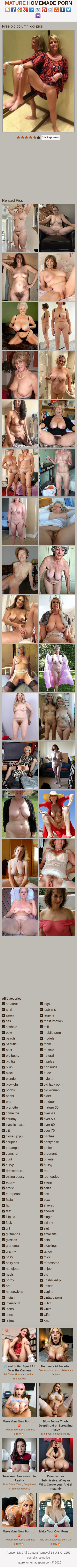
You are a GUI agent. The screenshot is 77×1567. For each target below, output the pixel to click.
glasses (9, 1240)
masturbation (51, 1021)
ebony (8, 1182)
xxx (44, 1320)
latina (8, 1320)
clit (6, 1130)
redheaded (50, 1176)
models (47, 1038)
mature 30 (49, 1107)
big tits (8, 1061)
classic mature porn (18, 1125)
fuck (7, 1222)
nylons (46, 1078)
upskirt (47, 1286)
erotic (8, 1188)
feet (6, 1211)
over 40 (47, 1113)
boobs (8, 1090)
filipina (8, 1217)
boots (8, 1096)
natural (47, 1055)
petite (46, 1148)
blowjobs (10, 1084)
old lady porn (51, 1084)
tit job (46, 1268)
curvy (8, 1165)
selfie (46, 1188)
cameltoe (10, 1113)
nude (45, 1073)
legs (45, 1004)
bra (6, 1101)
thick (45, 1257)
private (47, 1159)
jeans (8, 1309)
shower (47, 1211)
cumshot (10, 1153)
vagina (47, 1291)
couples (9, 1142)
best (7, 1050)
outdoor (47, 1101)
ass (6, 1021)
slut (44, 1228)
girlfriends (11, 1234)
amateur (10, 1004)
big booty (10, 1055)
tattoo (46, 1251)
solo (45, 1240)
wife (45, 1315)
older (45, 1096)
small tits (48, 1234)
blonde (9, 1078)
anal (7, 1009)
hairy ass (10, 1263)
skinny (46, 1222)
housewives (12, 1291)
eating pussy (13, 1176)
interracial (11, 1303)
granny (9, 1251)
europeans (11, 1194)
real (44, 1171)
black (8, 1073)
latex (7, 1315)
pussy (46, 1165)
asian (8, 1015)
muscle (47, 1050)
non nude (48, 1067)
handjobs (10, 1268)
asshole (9, 1027)
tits (44, 1274)
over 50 (47, 1119)
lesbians (48, 1009)
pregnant (48, 1153)
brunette (10, 1107)
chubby (9, 1119)
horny (8, 1280)
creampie (10, 1148)
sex (44, 1194)
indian (8, 1297)
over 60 (47, 1125)
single (46, 1217)
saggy (46, 1182)
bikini (7, 1067)
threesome (49, 1263)
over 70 (47, 1130)
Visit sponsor (51, 137)
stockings (48, 1245)
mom (45, 1044)
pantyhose (49, 1142)
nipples (47, 1061)
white (46, 1309)
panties (47, 1136)
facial (8, 1199)
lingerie (47, 1015)
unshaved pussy (54, 1280)
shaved (47, 1205)
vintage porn (51, 1297)
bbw (7, 1032)
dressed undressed (18, 1171)
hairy (7, 1257)
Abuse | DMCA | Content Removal (28, 1552)
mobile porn (50, 1032)
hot (6, 1286)
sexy (45, 1199)
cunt (7, 1159)
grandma (10, 1245)
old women (50, 1090)
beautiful (10, 1044)
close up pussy (15, 1136)
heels (8, 1274)
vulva (46, 1303)
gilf (6, 1228)
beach (8, 1038)
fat (5, 1205)
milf (44, 1027)
